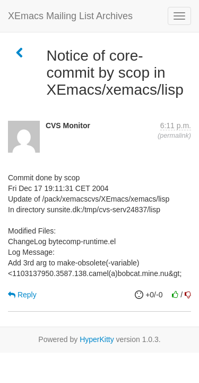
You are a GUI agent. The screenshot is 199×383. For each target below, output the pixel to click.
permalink (174, 135)
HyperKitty (97, 339)
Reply (22, 294)
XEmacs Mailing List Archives (70, 16)
